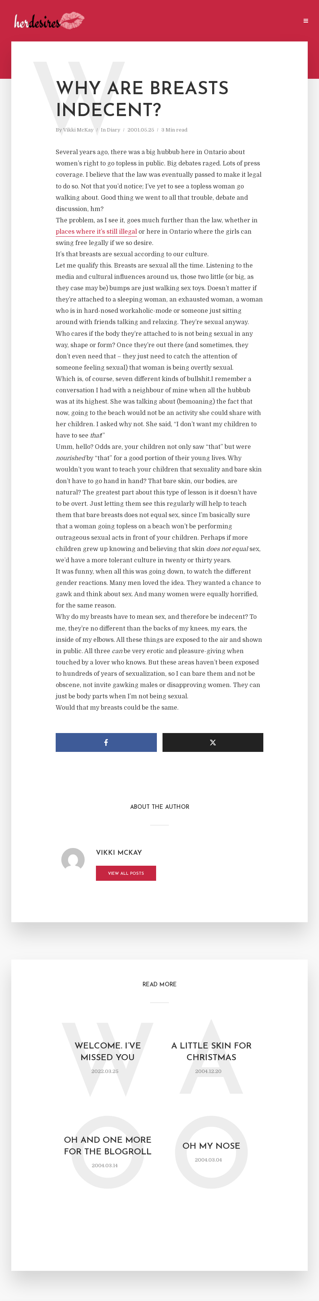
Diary (113, 130)
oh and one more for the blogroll (108, 1146)
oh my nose (211, 1146)
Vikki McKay (78, 130)
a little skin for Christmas (211, 1052)
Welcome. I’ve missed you (107, 1052)
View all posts (126, 874)
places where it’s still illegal (96, 231)
